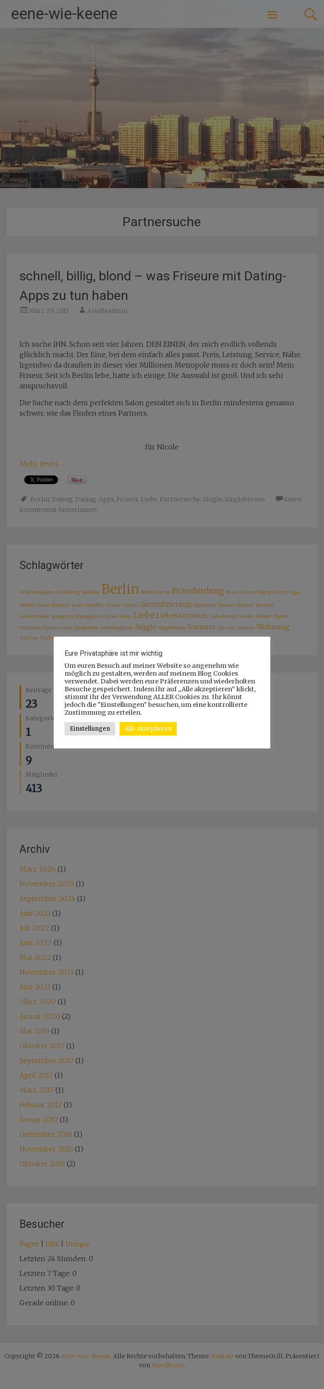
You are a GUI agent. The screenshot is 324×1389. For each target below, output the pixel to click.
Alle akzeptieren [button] (148, 728)
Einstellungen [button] (90, 728)
